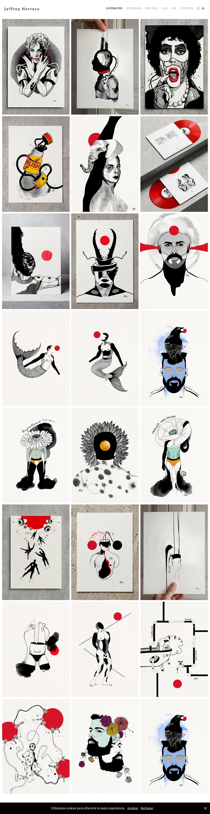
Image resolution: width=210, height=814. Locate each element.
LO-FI (165, 8)
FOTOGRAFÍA (134, 8)
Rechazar (147, 808)
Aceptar (132, 808)
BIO (174, 8)
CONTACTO (186, 8)
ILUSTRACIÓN (114, 8)
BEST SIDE (152, 8)
